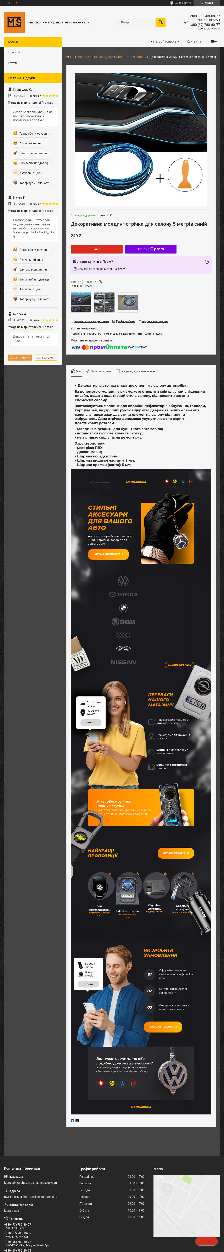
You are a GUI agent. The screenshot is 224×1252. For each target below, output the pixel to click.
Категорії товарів (163, 41)
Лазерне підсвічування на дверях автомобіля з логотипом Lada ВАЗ (33, 116)
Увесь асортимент (107, 552)
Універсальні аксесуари (95, 57)
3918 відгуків (183, 2)
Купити (97, 249)
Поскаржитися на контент (119, 1248)
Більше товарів (177, 777)
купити (90, 647)
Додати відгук (20, 357)
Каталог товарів (162, 945)
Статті (12, 63)
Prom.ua (132, 1240)
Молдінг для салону (131, 57)
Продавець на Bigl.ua (112, 1244)
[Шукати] (161, 22)
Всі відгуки (45, 357)
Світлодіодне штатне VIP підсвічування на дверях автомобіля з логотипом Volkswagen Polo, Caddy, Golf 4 (34, 228)
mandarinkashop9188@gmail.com (29, 1185)
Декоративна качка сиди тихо (32, 339)
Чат (206, 1241)
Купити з (151, 249)
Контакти (194, 41)
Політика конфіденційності (152, 1248)
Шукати (14, 52)
